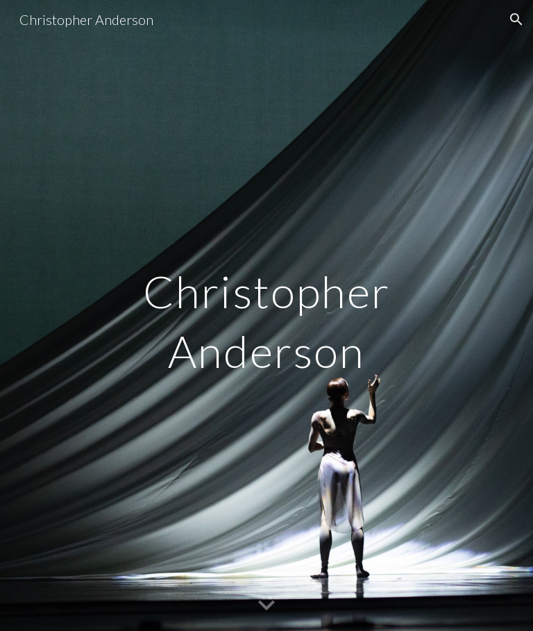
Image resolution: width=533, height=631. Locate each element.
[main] (266, 315)
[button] (516, 19)
